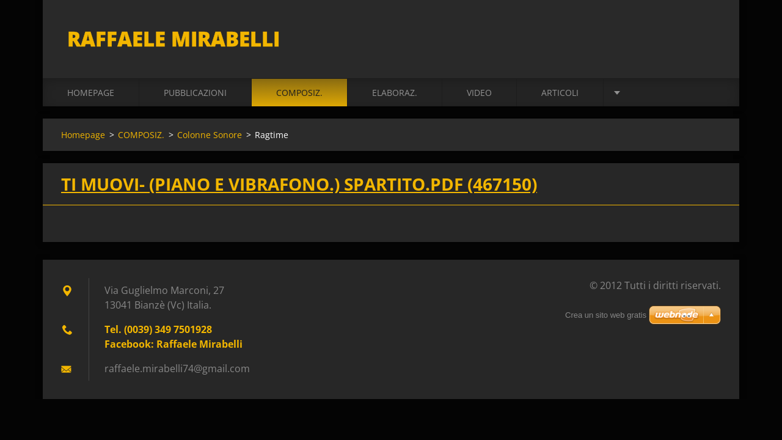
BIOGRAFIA (650, 92)
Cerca (707, 35)
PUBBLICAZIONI (195, 92)
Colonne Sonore (209, 135)
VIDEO (479, 92)
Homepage (90, 92)
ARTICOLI (560, 92)
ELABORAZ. (394, 92)
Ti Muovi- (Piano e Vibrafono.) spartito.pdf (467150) (299, 184)
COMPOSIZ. (299, 92)
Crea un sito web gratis (605, 315)
